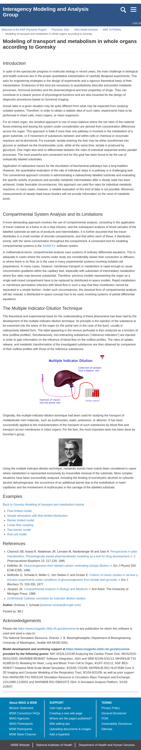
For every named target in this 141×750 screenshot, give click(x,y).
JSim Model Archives (86, 29)
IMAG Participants (21, 723)
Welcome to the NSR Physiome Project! (24, 29)
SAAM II (49, 245)
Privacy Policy (110, 708)
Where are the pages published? (71, 718)
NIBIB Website (20, 745)
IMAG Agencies (19, 718)
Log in (136, 23)
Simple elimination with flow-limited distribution (37, 515)
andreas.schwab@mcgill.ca (60, 605)
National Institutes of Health (54, 745)
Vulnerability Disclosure (116, 723)
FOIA (104, 718)
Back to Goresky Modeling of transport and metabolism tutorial (43, 504)
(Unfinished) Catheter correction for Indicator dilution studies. (46, 598)
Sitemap (106, 729)
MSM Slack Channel (23, 734)
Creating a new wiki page (66, 713)
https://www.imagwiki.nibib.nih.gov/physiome (47, 628)
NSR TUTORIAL (112, 29)
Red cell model (17, 534)
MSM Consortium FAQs (24, 713)
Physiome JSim (60, 29)
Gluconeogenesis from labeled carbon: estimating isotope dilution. (68, 565)
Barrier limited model (20, 520)
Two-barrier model (19, 529)
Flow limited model (19, 511)
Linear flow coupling (20, 525)
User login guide (60, 708)
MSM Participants (20, 729)
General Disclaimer (113, 713)
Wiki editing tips (60, 723)
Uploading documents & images (70, 729)
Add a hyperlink (60, 734)
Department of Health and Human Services (107, 745)
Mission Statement (21, 708)
